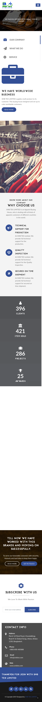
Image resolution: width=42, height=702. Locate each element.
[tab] (21, 39)
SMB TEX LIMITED (31, 697)
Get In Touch (29, 564)
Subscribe (32, 610)
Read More (9, 110)
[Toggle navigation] (38, 5)
